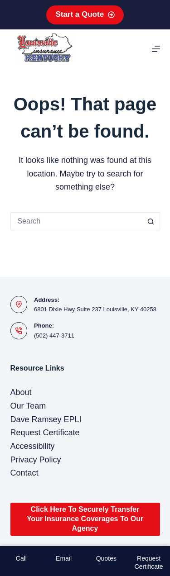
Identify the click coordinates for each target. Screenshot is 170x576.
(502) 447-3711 (54, 335)
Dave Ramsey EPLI (46, 419)
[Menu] (156, 49)
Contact (24, 472)
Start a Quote (84, 14)
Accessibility (32, 446)
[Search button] (151, 221)
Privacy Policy (35, 459)
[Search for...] (76, 221)
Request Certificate (45, 432)
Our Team (28, 405)
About (21, 392)
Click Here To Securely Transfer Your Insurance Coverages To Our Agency (85, 518)
